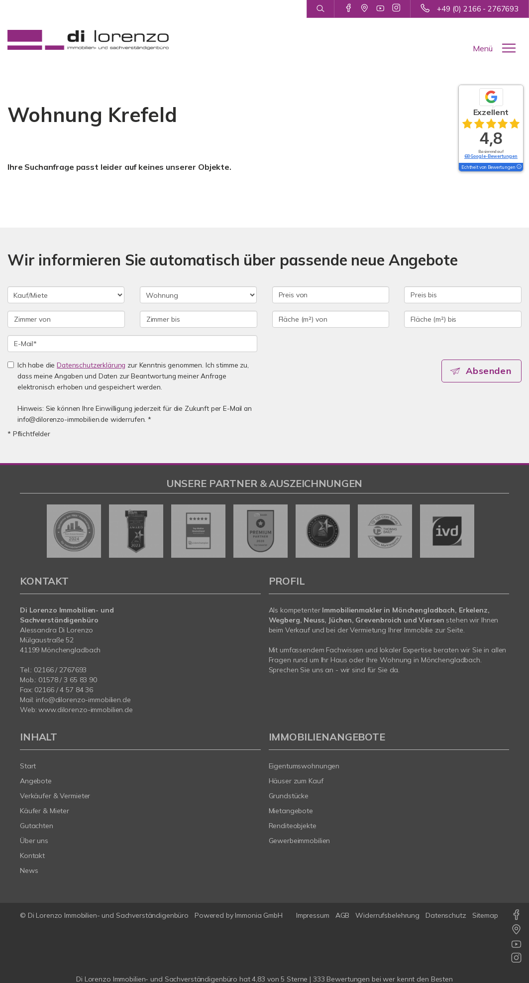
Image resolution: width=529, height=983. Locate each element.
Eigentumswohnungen (304, 765)
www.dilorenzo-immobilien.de (85, 709)
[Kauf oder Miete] (65, 294)
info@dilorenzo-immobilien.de (83, 699)
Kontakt (32, 855)
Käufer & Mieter (44, 810)
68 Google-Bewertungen (491, 156)
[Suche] (320, 9)
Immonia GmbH (259, 915)
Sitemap (485, 915)
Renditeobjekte (293, 825)
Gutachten (36, 825)
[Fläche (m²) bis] (463, 319)
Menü (483, 48)
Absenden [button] (489, 371)
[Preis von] (331, 294)
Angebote (36, 780)
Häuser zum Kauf (296, 780)
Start (28, 765)
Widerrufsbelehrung (387, 915)
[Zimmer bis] (198, 319)
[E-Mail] (132, 343)
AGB (342, 915)
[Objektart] (198, 294)
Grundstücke (289, 795)
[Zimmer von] (66, 319)
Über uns (34, 840)
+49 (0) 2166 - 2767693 (478, 8)
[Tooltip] (519, 167)
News (29, 870)
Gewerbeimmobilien (299, 840)
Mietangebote (291, 810)
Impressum (312, 915)
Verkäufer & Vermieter (55, 795)
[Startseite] (88, 40)
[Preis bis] (463, 294)
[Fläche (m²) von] (331, 319)
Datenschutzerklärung (91, 365)
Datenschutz (445, 915)
